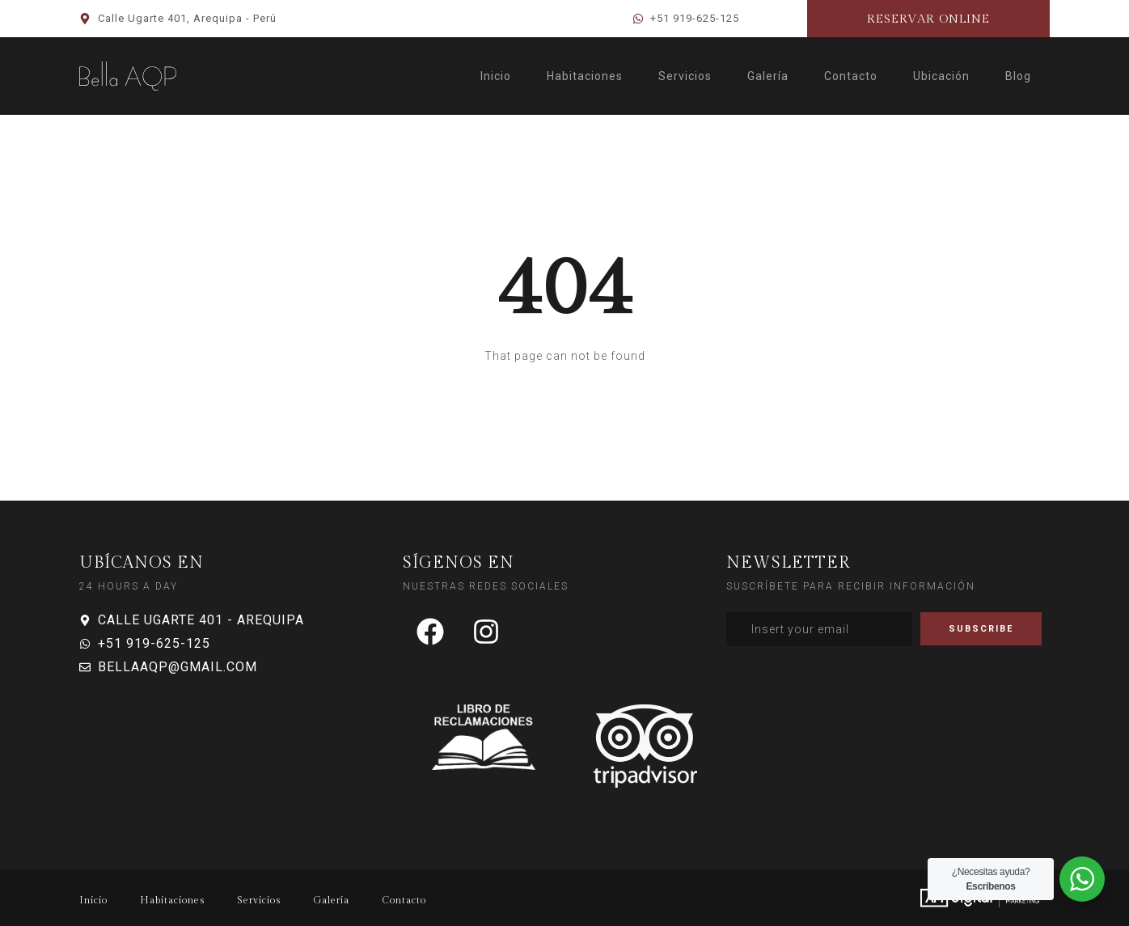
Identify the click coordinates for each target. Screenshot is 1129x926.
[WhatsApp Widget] (1082, 879)
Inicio (495, 76)
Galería (768, 76)
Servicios (685, 76)
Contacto (850, 76)
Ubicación (941, 76)
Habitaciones (585, 76)
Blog (1018, 76)
